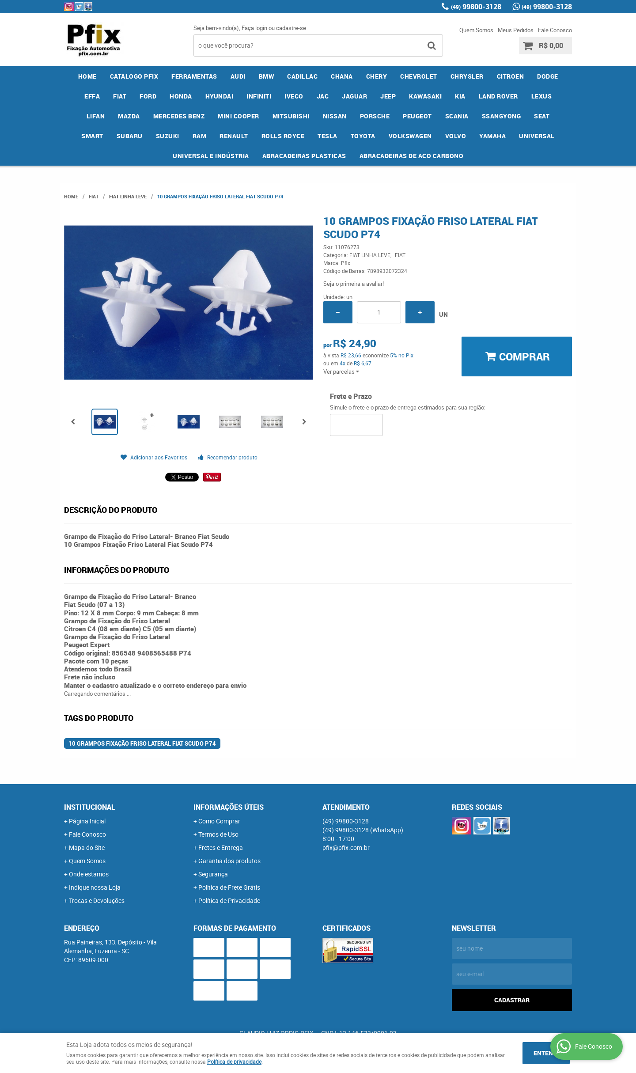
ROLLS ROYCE (283, 136)
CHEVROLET (418, 76)
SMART (92, 136)
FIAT (119, 96)
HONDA (181, 96)
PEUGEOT (417, 116)
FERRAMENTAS (194, 76)
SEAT (541, 116)
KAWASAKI (425, 96)
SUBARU (130, 136)
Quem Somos (476, 30)
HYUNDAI (219, 96)
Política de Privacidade (229, 900)
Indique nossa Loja (95, 887)
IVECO (293, 96)
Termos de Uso (218, 834)
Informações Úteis (228, 807)
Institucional (89, 807)
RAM (200, 136)
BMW (266, 76)
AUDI (238, 76)
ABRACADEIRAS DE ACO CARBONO (412, 156)
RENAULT (234, 136)
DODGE (547, 76)
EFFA (92, 96)
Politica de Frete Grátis (229, 887)
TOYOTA (363, 136)
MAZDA (129, 116)
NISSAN (335, 116)
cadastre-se (291, 28)
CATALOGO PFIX (134, 76)
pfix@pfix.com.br (346, 847)
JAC (323, 96)
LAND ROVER (498, 96)
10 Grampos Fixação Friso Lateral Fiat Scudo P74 (142, 743)
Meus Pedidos (516, 30)
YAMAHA (492, 136)
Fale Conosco (555, 30)
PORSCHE (375, 116)
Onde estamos (89, 874)
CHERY (376, 76)
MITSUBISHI (291, 116)
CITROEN (510, 76)
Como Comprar (219, 821)
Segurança (213, 874)
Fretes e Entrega (220, 847)
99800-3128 (476, 6)
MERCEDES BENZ (179, 116)
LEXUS (541, 96)
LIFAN (96, 116)
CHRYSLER (467, 76)
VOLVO (455, 136)
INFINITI (258, 96)
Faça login (254, 28)
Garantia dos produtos (229, 861)
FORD (148, 96)
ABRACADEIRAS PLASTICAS (304, 156)
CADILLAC (302, 76)
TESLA (327, 136)
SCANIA (457, 116)
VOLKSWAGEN (410, 136)
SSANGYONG (501, 116)
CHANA (342, 76)
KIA (460, 96)
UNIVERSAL (537, 136)
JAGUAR (354, 96)
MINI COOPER (238, 116)
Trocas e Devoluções (97, 900)
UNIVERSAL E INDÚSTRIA (211, 156)
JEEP (388, 96)
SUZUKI (167, 136)
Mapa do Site (87, 847)
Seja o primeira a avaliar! (353, 284)
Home (87, 76)
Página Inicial (87, 821)
